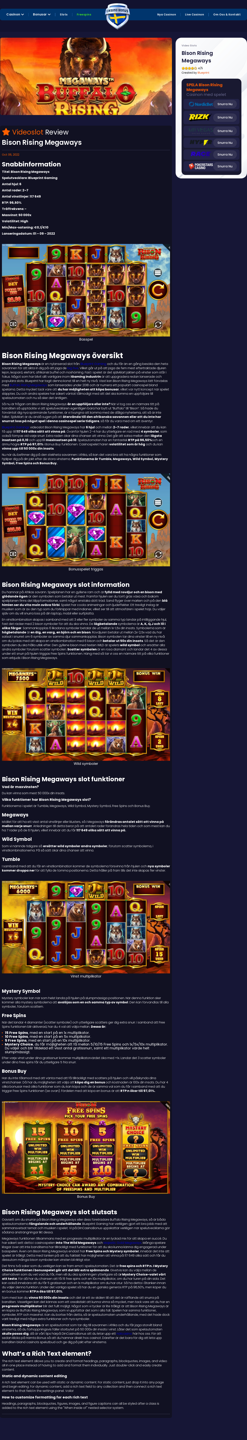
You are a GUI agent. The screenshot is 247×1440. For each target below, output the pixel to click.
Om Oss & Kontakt (227, 14)
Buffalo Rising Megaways (28, 385)
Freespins (84, 14)
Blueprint (203, 73)
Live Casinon (194, 14)
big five (72, 368)
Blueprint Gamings (15, 427)
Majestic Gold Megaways (122, 1243)
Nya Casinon (166, 14)
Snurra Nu (225, 104)
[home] (117, 14)
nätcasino (124, 1333)
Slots (64, 14)
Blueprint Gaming (93, 364)
